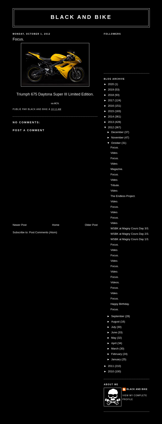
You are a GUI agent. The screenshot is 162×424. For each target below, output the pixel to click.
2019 (111, 89)
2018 (111, 95)
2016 (111, 105)
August (115, 321)
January (116, 359)
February (117, 354)
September (118, 316)
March (115, 348)
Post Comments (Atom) (43, 232)
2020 (111, 84)
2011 (111, 366)
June (114, 332)
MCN (56, 103)
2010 (111, 371)
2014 (111, 116)
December (118, 132)
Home (55, 224)
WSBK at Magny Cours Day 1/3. (129, 239)
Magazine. (116, 169)
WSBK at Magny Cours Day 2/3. (129, 233)
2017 (111, 100)
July (114, 327)
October (116, 142)
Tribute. (115, 185)
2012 (111, 127)
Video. (114, 152)
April (114, 343)
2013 (111, 121)
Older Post (91, 224)
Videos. (114, 282)
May (114, 337)
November (118, 137)
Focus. (114, 147)
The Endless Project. (122, 196)
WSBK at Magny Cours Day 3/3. (129, 228)
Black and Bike (81, 17)
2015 (111, 111)
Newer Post (20, 224)
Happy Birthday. (119, 303)
